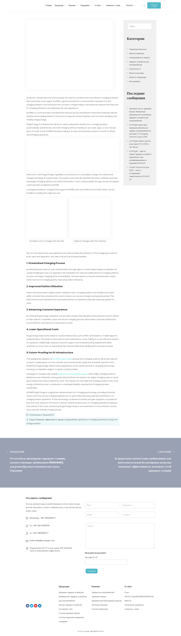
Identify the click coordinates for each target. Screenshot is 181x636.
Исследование (134, 81)
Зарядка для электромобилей (103, 592)
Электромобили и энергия (139, 57)
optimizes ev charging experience (93, 419)
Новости (128, 600)
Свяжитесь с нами (113, 5)
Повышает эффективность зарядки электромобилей (57, 419)
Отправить (91, 571)
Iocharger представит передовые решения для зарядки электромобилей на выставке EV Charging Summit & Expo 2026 (140, 130)
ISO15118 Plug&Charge (62, 359)
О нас (127, 592)
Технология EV (48, 415)
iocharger (86, 631)
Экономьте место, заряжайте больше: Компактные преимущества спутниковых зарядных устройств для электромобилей (140, 114)
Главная (49, 5)
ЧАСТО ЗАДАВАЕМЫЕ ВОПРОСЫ (139, 596)
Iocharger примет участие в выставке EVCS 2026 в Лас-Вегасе (140, 144)
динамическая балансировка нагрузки (73, 374)
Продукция (59, 5)
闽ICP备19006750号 (97, 631)
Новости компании (136, 53)
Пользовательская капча (96, 553)
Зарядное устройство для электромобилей (139, 63)
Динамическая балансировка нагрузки (107, 600)
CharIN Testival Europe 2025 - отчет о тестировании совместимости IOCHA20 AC (139, 173)
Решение (72, 5)
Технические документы (134, 605)
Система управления (100, 609)
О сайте (98, 5)
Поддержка (85, 5)
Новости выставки (136, 73)
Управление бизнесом (137, 49)
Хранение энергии (99, 596)
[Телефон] (138, 515)
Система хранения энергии (69, 613)
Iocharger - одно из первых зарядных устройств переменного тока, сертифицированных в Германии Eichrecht (140, 157)
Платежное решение (100, 605)
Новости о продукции (137, 77)
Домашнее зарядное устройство (71, 592)
